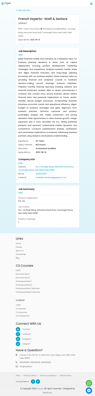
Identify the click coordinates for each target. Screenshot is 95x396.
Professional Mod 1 (24, 281)
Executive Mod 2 (23, 277)
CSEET (18, 270)
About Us (20, 250)
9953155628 (35, 362)
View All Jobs (23, 10)
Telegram (24, 344)
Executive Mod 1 (22, 274)
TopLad (40, 388)
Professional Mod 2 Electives (28, 292)
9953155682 (25, 362)
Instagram (24, 339)
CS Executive (21, 312)
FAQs (18, 375)
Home (18, 243)
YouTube (24, 329)
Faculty (19, 247)
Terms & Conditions (48, 375)
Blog (17, 258)
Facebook (24, 334)
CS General (21, 308)
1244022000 (41, 173)
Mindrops (47, 392)
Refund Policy (65, 375)
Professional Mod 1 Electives (28, 288)
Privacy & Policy (30, 375)
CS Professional (22, 316)
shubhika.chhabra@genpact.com (51, 177)
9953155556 (46, 362)
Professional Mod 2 (24, 285)
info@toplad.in (26, 366)
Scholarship (21, 254)
